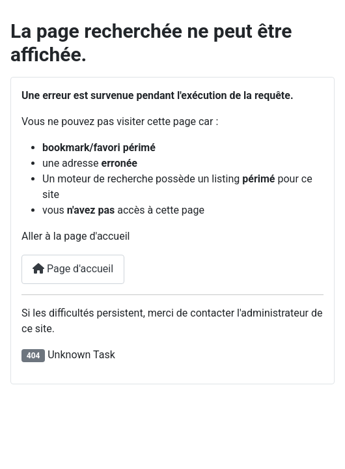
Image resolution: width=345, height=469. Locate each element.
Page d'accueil (73, 269)
